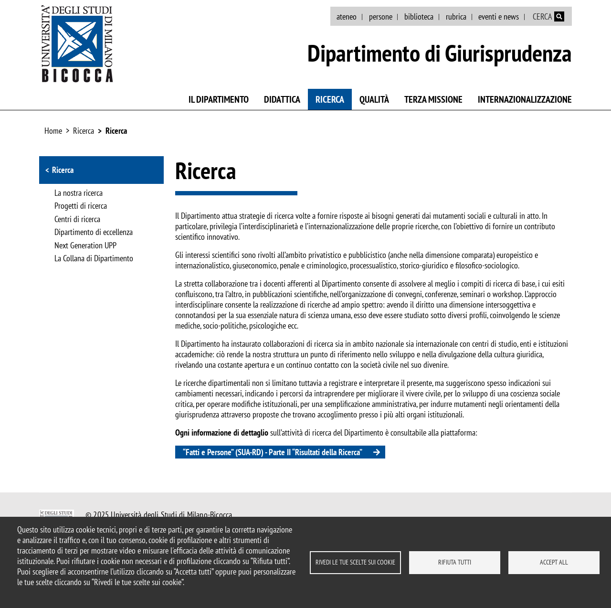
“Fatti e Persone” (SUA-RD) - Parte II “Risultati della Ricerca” (272, 452)
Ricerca (330, 99)
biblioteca (418, 16)
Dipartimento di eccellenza (93, 232)
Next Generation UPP (85, 246)
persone (380, 16)
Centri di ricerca (77, 219)
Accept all (554, 562)
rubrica (456, 16)
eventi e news (498, 16)
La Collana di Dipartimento (93, 259)
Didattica (282, 99)
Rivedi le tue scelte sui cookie (355, 562)
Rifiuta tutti (454, 562)
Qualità (374, 99)
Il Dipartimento (219, 99)
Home (53, 130)
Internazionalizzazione (525, 99)
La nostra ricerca (78, 193)
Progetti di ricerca (80, 206)
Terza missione (433, 99)
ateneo (347, 16)
